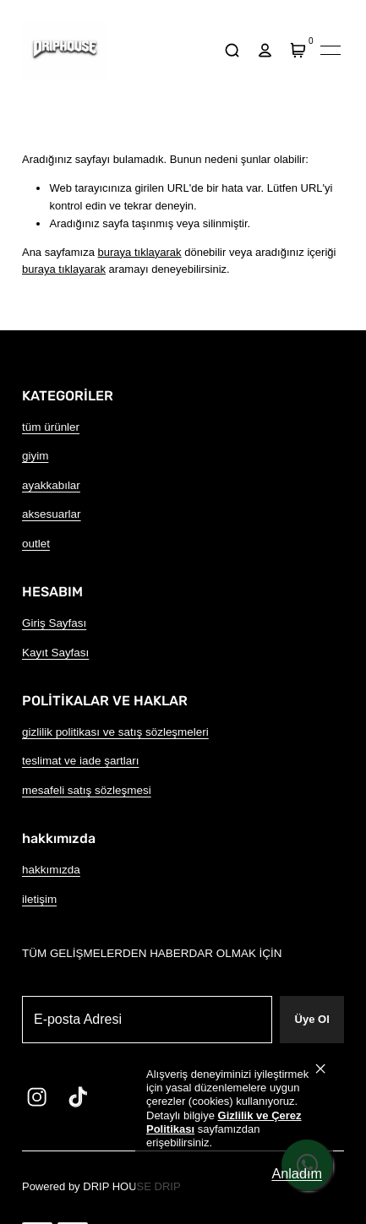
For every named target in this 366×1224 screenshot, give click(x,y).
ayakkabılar (51, 485)
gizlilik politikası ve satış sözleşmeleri (115, 732)
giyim (35, 455)
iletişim (39, 899)
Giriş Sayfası (54, 623)
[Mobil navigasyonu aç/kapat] (330, 49)
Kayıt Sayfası (55, 652)
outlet (36, 543)
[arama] (231, 49)
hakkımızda (51, 869)
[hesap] (264, 49)
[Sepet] (297, 49)
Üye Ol (312, 1019)
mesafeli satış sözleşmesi (86, 790)
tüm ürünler (50, 427)
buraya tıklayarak (140, 252)
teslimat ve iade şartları (80, 760)
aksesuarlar (51, 514)
